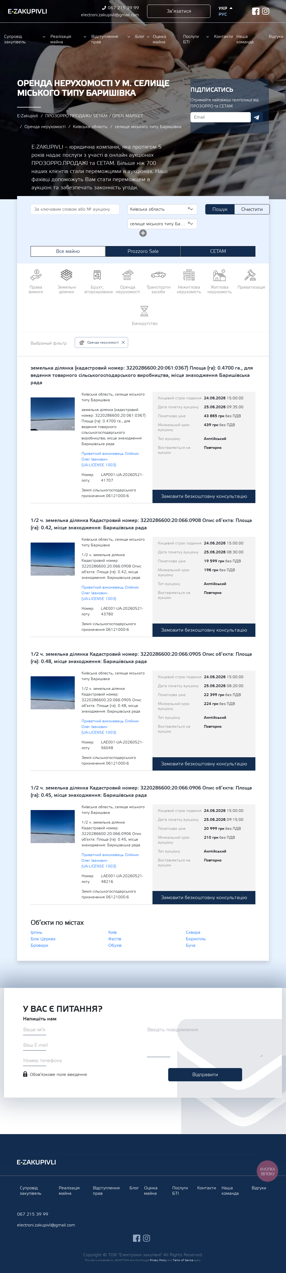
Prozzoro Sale (143, 251)
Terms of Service (183, 1260)
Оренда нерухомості (45, 126)
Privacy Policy (158, 1260)
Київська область (90, 126)
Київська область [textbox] (160, 209)
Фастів (114, 939)
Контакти (222, 36)
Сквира (193, 932)
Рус (223, 14)
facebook (255, 11)
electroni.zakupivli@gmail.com (110, 15)
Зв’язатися (179, 11)
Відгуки (275, 36)
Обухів (115, 945)
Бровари (39, 945)
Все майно (68, 251)
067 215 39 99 (123, 8)
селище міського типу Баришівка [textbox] (160, 224)
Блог (139, 36)
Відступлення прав (104, 39)
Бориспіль (196, 939)
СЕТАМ (218, 251)
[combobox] (162, 209)
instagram (265, 11)
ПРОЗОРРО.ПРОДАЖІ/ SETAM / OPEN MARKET (94, 116)
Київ (112, 932)
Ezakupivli (27, 11)
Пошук (219, 209)
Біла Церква (43, 939)
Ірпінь (36, 932)
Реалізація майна (60, 39)
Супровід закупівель (15, 39)
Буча (191, 945)
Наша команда (245, 39)
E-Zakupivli (27, 116)
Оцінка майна (159, 39)
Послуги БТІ (191, 39)
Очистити (252, 209)
